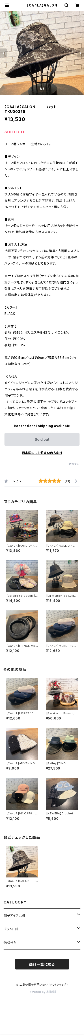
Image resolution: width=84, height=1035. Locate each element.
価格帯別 (10, 943)
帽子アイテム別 (14, 915)
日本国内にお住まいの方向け (42, 453)
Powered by (42, 991)
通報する (74, 464)
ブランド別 (11, 929)
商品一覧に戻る (42, 964)
